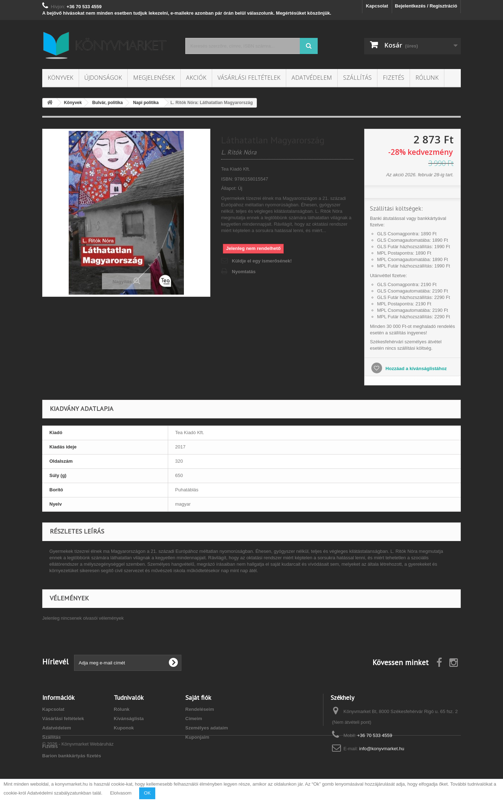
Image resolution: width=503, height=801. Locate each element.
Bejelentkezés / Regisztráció (426, 6)
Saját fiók (198, 697)
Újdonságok (103, 78)
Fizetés (393, 78)
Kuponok (124, 728)
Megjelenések (154, 78)
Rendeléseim (199, 709)
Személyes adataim (206, 728)
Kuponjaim (197, 737)
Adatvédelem (312, 78)
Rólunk (427, 78)
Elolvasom (121, 793)
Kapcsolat (377, 6)
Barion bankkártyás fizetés (71, 755)
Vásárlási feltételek (249, 78)
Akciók (196, 78)
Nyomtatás (243, 271)
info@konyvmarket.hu (381, 748)
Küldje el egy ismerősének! (262, 261)
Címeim (193, 718)
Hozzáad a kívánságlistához (415, 368)
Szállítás (357, 78)
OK (147, 793)
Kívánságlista (129, 718)
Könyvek (60, 78)
